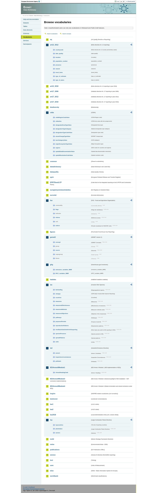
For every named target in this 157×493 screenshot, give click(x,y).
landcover (54, 399)
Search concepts (66, 33)
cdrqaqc (58, 294)
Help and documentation (31, 19)
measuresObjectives (62, 313)
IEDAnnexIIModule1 (57, 367)
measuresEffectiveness (63, 305)
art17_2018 (54, 102)
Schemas (26, 33)
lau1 (51, 404)
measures (59, 301)
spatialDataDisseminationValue (65, 151)
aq (51, 39)
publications (54, 450)
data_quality (59, 53)
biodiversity (54, 107)
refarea (58, 217)
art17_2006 (54, 91)
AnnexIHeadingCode (62, 372)
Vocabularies (27, 37)
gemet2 (53, 237)
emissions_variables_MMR (64, 269)
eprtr (52, 177)
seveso (52, 455)
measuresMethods (61, 309)
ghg (51, 264)
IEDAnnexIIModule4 (57, 386)
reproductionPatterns (62, 325)
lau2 (51, 409)
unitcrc (58, 225)
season (58, 68)
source (58, 250)
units (57, 341)
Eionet (31, 15)
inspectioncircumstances (63, 357)
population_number (61, 61)
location (58, 57)
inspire (52, 393)
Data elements (27, 30)
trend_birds (59, 72)
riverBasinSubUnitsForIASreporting (66, 329)
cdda (52, 112)
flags (57, 209)
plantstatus (59, 429)
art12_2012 (54, 45)
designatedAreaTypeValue (63, 125)
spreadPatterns (60, 337)
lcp (51, 420)
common (53, 161)
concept (58, 242)
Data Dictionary (38, 15)
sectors (58, 433)
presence (58, 65)
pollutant (58, 361)
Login (118, 1)
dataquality (54, 172)
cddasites (58, 121)
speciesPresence (61, 333)
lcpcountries (59, 425)
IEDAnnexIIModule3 (57, 379)
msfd (52, 439)
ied (51, 348)
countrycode (59, 50)
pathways (58, 317)
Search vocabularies (52, 33)
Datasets (26, 23)
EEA (31, 1)
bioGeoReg (59, 290)
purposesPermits (61, 321)
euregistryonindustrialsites (60, 190)
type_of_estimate (61, 76)
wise (52, 471)
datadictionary (55, 167)
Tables (25, 26)
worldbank (54, 476)
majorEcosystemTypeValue (64, 144)
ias (51, 285)
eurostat (53, 195)
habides (53, 279)
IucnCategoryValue (61, 140)
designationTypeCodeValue (64, 132)
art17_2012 (54, 97)
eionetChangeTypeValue (63, 136)
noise (52, 444)
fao (51, 200)
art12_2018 (54, 86)
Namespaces (27, 44)
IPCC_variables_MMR (62, 273)
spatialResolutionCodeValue (64, 155)
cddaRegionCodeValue (62, 117)
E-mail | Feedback (29, 487)
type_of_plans (60, 80)
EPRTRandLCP (56, 182)
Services (26, 40)
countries (58, 297)
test (51, 460)
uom (51, 465)
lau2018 (53, 415)
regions (58, 148)
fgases (52, 232)
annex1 (58, 353)
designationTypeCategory (63, 129)
